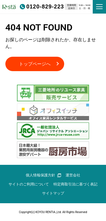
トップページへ (35, 64)
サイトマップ (53, 193)
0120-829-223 (42, 6)
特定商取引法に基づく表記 (75, 184)
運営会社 (73, 175)
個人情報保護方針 (43, 175)
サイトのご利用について (28, 184)
